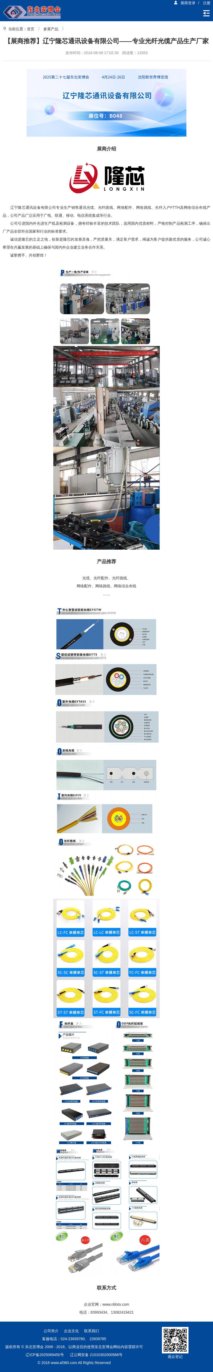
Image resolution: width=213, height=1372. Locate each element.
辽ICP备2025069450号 (45, 1355)
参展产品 (50, 29)
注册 (206, 3)
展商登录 (184, 3)
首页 (30, 29)
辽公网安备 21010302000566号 (96, 1355)
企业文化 (71, 1331)
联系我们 (91, 1331)
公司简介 (51, 1331)
